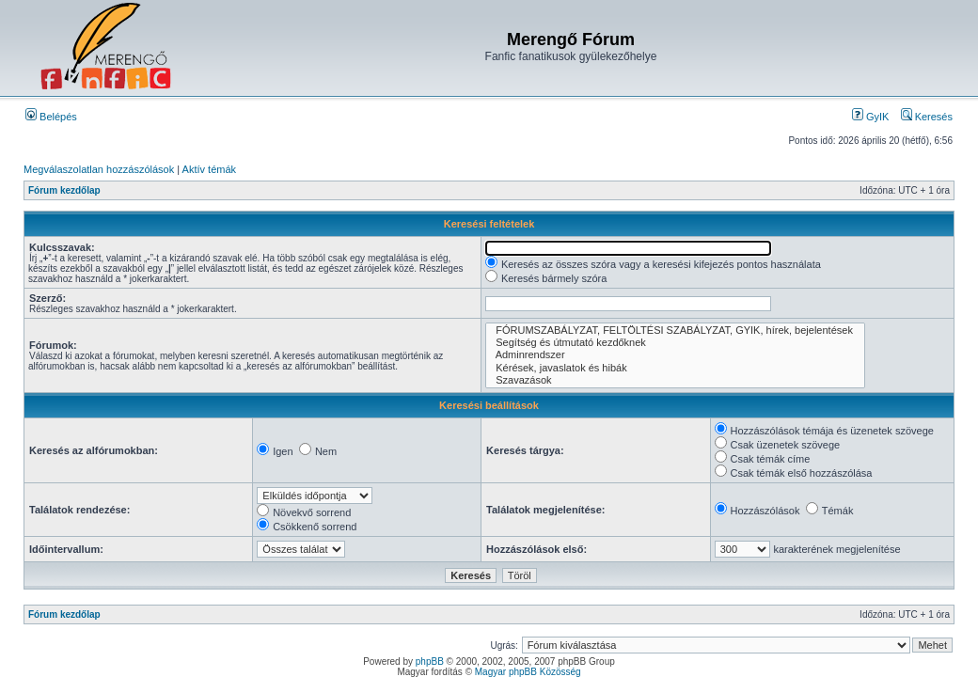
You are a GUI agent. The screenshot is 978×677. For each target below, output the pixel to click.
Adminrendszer (675, 355)
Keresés (927, 116)
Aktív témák (209, 169)
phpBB (430, 661)
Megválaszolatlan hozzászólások (99, 169)
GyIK (871, 116)
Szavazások (675, 380)
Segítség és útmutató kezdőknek (675, 343)
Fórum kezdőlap (64, 190)
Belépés (51, 116)
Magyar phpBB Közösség (528, 672)
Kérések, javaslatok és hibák (675, 368)
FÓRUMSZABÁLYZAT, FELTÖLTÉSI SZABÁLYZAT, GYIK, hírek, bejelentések (675, 330)
